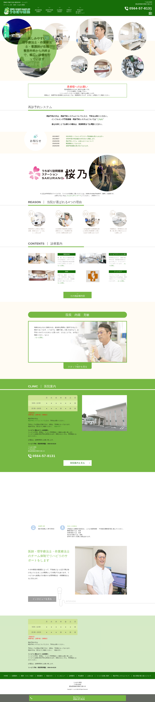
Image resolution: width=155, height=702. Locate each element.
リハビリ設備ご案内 (103, 676)
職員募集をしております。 (74, 143)
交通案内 (14, 676)
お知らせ (90, 676)
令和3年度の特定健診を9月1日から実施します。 (81, 138)
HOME (6, 676)
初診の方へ (57, 426)
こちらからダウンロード (73, 195)
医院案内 (40, 676)
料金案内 (81, 676)
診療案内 (72, 676)
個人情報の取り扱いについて (142, 676)
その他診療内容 (77, 296)
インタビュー (61, 676)
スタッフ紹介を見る (77, 367)
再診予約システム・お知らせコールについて (80, 141)
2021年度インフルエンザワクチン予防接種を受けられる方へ (85, 136)
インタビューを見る (42, 599)
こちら (100, 119)
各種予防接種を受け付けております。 (77, 146)
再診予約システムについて (36, 420)
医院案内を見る (77, 463)
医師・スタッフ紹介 (27, 676)
